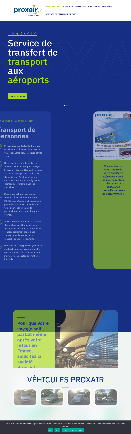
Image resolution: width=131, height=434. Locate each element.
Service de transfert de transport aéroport (87, 7)
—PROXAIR (22, 33)
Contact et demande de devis (60, 14)
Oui (50, 430)
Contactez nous (17, 96)
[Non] (128, 427)
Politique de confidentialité (73, 430)
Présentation (52, 7)
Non (57, 430)
